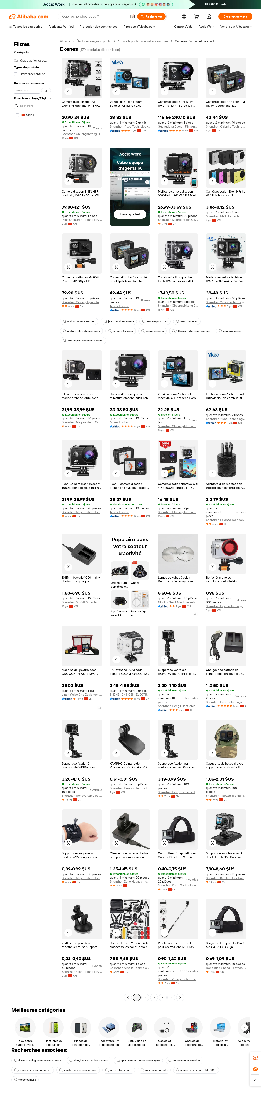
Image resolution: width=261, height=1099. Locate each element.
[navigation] (33, 520)
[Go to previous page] (128, 997)
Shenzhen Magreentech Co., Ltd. (178, 219)
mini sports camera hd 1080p (196, 1070)
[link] (255, 1057)
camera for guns (120, 331)
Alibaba (65, 41)
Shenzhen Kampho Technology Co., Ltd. (130, 788)
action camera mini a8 (184, 1060)
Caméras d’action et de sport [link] (194, 41)
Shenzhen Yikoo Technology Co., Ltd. (130, 126)
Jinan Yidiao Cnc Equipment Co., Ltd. (82, 694)
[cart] (197, 17)
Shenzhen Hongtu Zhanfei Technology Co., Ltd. (178, 792)
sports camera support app (78, 1070)
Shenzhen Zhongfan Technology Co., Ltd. (178, 979)
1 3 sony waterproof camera (191, 331)
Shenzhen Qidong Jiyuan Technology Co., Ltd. (82, 302)
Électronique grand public (93, 41)
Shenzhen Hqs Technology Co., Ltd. (226, 606)
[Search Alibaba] (94, 16)
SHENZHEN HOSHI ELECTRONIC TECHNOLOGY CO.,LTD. (130, 694)
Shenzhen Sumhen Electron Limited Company (226, 878)
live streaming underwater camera (37, 1060)
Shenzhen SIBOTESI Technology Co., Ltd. (82, 602)
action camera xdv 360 (79, 321)
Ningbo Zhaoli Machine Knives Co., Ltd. (178, 602)
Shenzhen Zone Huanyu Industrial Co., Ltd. (130, 881)
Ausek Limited (119, 306)
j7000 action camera (119, 321)
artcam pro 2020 (155, 321)
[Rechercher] (151, 16)
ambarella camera (118, 1070)
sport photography (154, 1070)
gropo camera (25, 1079)
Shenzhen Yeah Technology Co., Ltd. (82, 971)
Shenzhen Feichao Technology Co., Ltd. (226, 520)
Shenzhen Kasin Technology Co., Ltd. (178, 885)
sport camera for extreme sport (138, 1060)
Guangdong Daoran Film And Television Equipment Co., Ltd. (178, 126)
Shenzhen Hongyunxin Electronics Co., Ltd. (82, 795)
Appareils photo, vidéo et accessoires (143, 41)
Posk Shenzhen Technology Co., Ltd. (82, 219)
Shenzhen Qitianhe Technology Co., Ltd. (226, 126)
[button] (132, 16)
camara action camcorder (32, 1070)
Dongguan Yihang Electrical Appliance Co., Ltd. (226, 967)
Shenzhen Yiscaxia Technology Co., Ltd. (226, 795)
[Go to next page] (180, 997)
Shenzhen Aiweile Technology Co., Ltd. (130, 967)
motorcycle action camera (81, 331)
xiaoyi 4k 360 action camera (88, 1060)
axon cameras (187, 321)
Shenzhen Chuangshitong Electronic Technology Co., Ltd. (82, 134)
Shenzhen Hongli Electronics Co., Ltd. (178, 706)
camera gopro (230, 331)
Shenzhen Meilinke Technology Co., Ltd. (226, 216)
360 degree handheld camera (83, 340)
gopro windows (152, 331)
